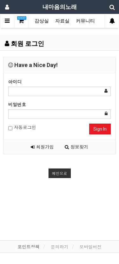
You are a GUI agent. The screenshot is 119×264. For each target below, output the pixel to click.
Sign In (100, 129)
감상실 (42, 21)
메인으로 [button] (59, 173)
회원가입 (42, 147)
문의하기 (60, 246)
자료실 (62, 21)
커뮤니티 (85, 21)
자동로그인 (22, 127)
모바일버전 (90, 246)
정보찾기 (76, 147)
